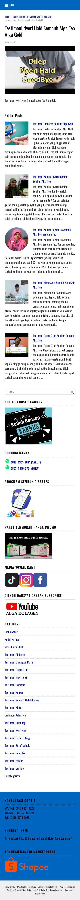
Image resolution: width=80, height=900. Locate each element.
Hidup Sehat (11, 632)
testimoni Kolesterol (16, 715)
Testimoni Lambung (15, 723)
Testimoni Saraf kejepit (17, 745)
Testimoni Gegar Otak (16, 670)
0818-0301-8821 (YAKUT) (26, 462)
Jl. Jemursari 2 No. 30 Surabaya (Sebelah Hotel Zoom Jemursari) (38, 838)
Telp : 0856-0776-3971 (17, 817)
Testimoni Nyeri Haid (16, 730)
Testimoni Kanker (14, 692)
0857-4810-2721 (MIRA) (25, 468)
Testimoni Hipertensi (16, 677)
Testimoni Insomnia (15, 685)
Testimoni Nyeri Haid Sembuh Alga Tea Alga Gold (32, 16)
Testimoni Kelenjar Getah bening (22, 700)
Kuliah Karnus (12, 639)
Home (7, 16)
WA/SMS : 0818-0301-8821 (19, 808)
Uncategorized (12, 776)
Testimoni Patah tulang (17, 738)
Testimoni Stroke (14, 761)
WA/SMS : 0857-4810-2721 (19, 813)
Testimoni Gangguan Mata (19, 662)
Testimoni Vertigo (14, 768)
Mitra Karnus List (14, 647)
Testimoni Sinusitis (15, 753)
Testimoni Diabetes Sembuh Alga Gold (53, 124)
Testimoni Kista (13, 708)
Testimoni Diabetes (15, 655)
